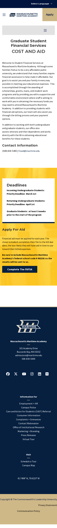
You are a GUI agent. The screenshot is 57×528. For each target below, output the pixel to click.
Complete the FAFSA (19, 269)
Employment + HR (28, 403)
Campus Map (28, 465)
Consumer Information (28, 415)
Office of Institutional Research (28, 427)
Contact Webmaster (28, 423)
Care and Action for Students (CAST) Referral (28, 411)
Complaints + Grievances (28, 419)
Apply (49, 14)
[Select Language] (41, 3)
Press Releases (28, 435)
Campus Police (28, 407)
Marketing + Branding (28, 431)
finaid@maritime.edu (29, 150)
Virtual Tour (28, 439)
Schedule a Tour (28, 461)
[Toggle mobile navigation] (4, 14)
